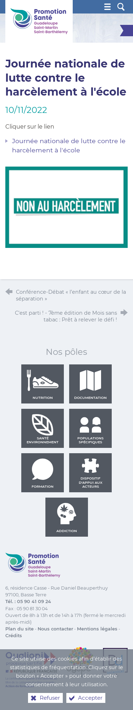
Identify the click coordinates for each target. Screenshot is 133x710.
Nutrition (42, 385)
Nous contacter (55, 629)
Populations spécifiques (90, 429)
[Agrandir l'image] (66, 206)
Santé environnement (43, 429)
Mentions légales (97, 629)
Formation (43, 473)
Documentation (90, 385)
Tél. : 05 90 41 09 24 (28, 601)
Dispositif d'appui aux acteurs (90, 473)
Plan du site (19, 629)
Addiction (66, 518)
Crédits (13, 635)
